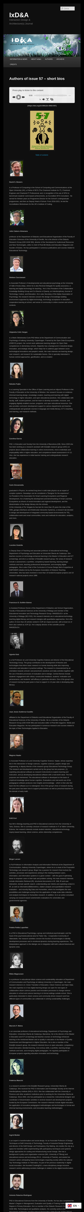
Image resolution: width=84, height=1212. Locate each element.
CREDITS (13, 64)
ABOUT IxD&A (36, 59)
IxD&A (19, 15)
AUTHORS (49, 59)
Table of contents (42, 155)
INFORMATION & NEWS (18, 59)
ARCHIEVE (60, 59)
